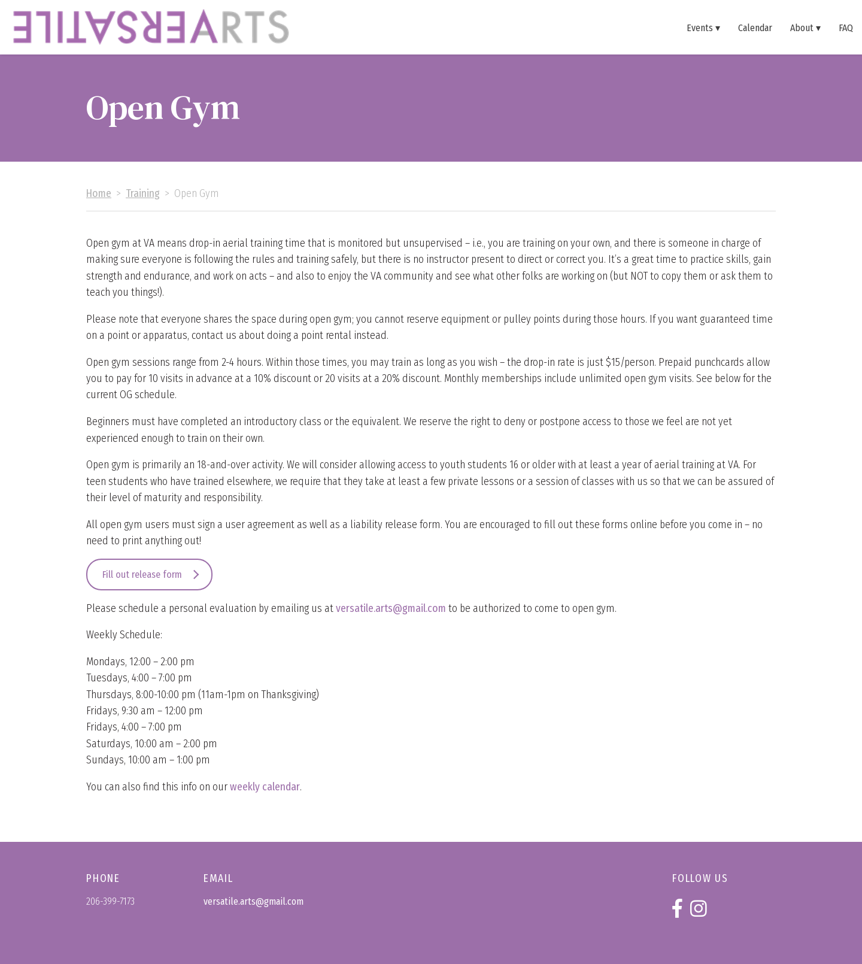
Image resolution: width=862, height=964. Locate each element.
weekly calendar (265, 787)
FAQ (846, 27)
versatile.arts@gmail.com (391, 608)
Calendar (755, 27)
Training (143, 193)
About (802, 27)
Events (700, 27)
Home (98, 193)
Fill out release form (142, 574)
